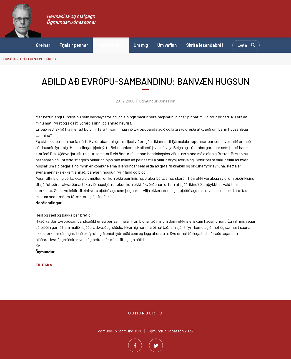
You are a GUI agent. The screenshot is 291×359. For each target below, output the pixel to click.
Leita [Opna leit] (242, 44)
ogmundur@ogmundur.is (119, 330)
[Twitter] (156, 345)
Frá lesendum (31, 59)
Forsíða (9, 59)
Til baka (43, 264)
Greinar (52, 59)
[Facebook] (135, 345)
